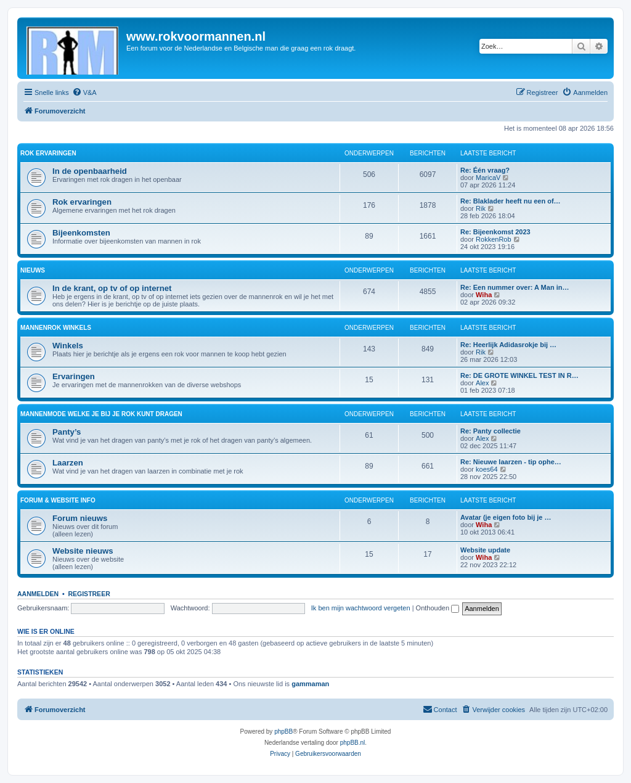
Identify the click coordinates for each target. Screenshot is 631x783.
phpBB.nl (352, 742)
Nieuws (32, 270)
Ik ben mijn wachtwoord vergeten (360, 608)
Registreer (89, 593)
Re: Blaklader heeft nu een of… (510, 201)
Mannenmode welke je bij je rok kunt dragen (101, 414)
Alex (482, 383)
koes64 (486, 469)
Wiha (484, 294)
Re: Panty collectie (490, 431)
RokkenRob (493, 239)
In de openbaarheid (89, 171)
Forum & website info (58, 500)
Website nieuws (82, 550)
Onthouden (438, 608)
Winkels (67, 345)
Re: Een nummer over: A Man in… (514, 287)
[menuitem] (84, 92)
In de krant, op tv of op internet (111, 288)
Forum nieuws (79, 518)
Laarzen (67, 462)
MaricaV (488, 177)
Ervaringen (73, 376)
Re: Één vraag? (485, 170)
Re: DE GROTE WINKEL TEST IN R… (519, 375)
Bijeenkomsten (81, 232)
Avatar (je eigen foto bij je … (506, 517)
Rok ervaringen (48, 153)
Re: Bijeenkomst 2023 (495, 232)
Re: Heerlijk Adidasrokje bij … (508, 344)
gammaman (310, 683)
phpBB (283, 731)
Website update (485, 550)
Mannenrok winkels (55, 327)
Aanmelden (38, 593)
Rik (481, 208)
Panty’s (66, 432)
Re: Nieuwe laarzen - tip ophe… (510, 461)
